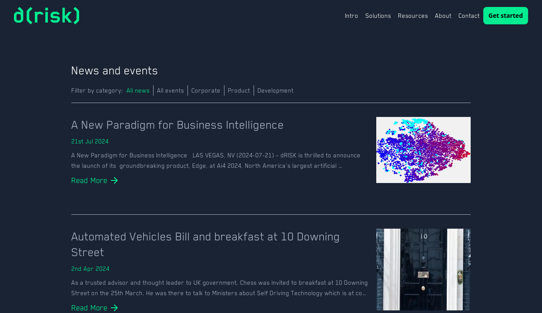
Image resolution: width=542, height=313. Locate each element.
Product (239, 90)
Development (276, 90)
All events (170, 90)
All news (138, 90)
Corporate (206, 90)
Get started (505, 15)
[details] (89, 180)
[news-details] (220, 124)
